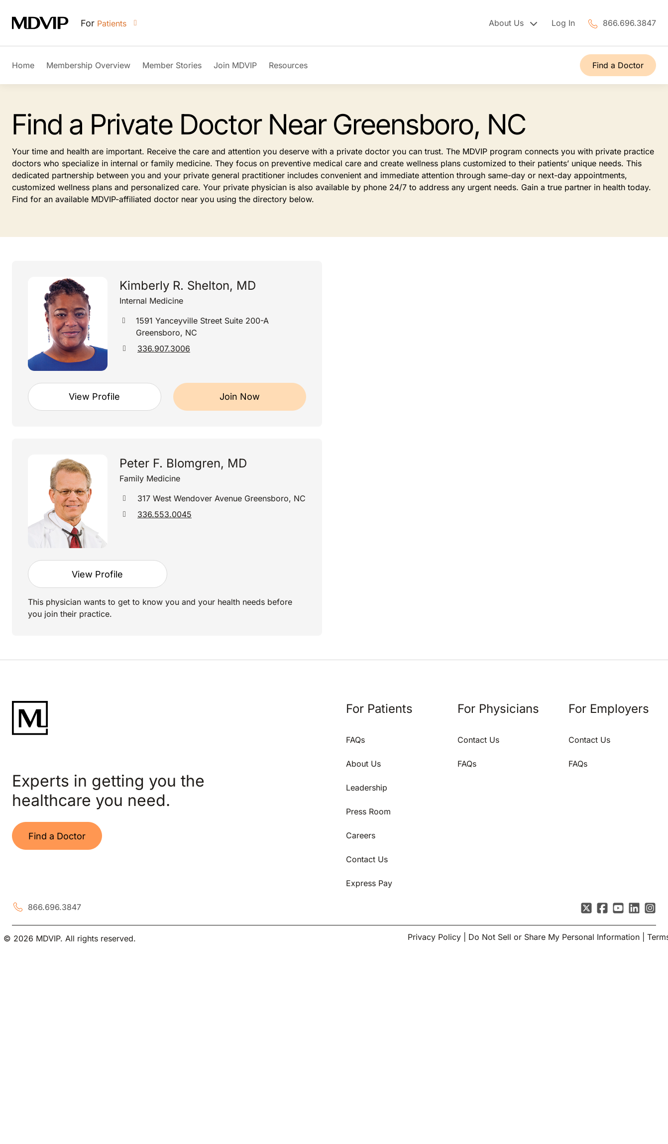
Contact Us (367, 859)
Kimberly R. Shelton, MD (187, 285)
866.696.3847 (629, 23)
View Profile (94, 396)
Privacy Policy (434, 937)
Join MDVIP (235, 65)
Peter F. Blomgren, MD (183, 463)
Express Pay (369, 883)
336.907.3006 (163, 348)
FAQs (355, 740)
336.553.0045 (164, 514)
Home (23, 65)
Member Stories (172, 65)
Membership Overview (88, 65)
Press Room (368, 811)
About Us (363, 764)
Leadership (366, 788)
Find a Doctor (618, 65)
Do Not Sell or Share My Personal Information (554, 937)
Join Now (240, 396)
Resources (288, 65)
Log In (563, 23)
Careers (360, 835)
